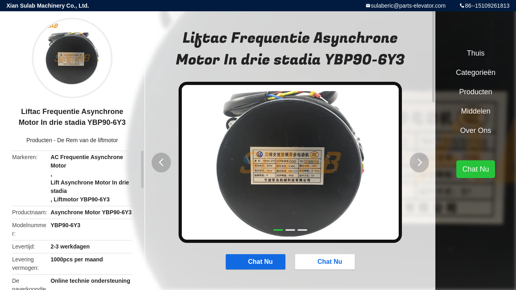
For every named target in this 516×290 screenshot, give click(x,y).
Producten (39, 140)
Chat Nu (255, 262)
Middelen (475, 111)
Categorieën (475, 72)
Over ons (475, 130)
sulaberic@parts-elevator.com (408, 5)
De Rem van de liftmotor (87, 140)
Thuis (476, 53)
